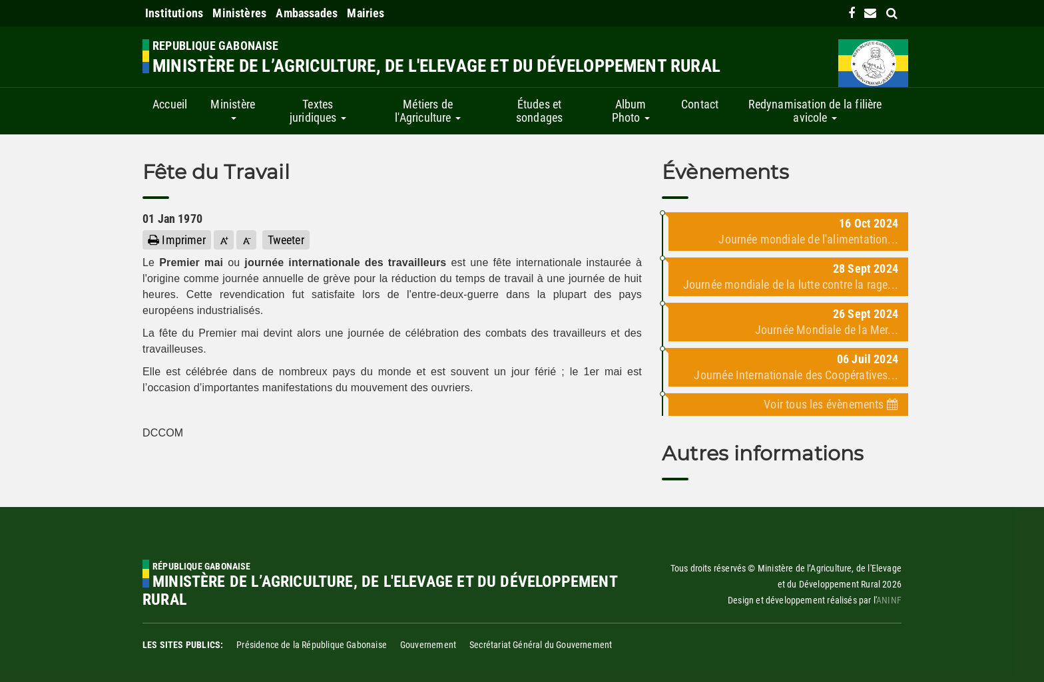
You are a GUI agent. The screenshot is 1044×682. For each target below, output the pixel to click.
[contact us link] (870, 13)
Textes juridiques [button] (318, 110)
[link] (851, 13)
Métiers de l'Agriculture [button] (428, 110)
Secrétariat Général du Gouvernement (540, 644)
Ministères (239, 13)
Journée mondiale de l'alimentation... (808, 239)
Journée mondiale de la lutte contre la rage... (790, 284)
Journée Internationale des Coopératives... (796, 375)
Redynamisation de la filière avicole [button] (815, 110)
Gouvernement (428, 644)
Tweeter (286, 240)
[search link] (892, 13)
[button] (224, 240)
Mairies (365, 13)
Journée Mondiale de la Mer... (826, 330)
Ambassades (307, 13)
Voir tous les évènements (831, 404)
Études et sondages (539, 110)
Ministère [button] (232, 108)
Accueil (169, 104)
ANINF (889, 600)
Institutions (174, 13)
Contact (699, 104)
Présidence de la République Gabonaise (311, 644)
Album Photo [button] (631, 110)
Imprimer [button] (177, 240)
